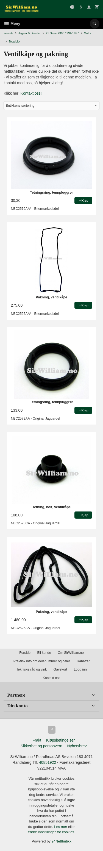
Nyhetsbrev (77, 746)
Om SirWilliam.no (71, 653)
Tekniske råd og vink (31, 669)
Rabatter (83, 661)
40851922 (47, 762)
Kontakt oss (51, 678)
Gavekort (60, 669)
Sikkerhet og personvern (41, 746)
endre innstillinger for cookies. (51, 832)
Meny (12, 23)
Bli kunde (44, 653)
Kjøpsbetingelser (60, 740)
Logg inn (80, 669)
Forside (8, 33)
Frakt (36, 740)
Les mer (61, 827)
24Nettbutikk (61, 841)
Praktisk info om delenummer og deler (41, 661)
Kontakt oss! (31, 93)
